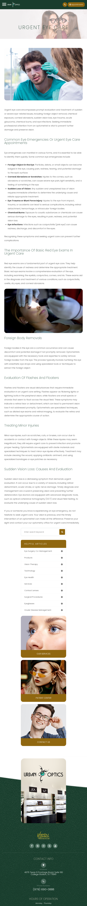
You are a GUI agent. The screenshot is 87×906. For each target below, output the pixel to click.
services (28, 584)
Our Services (43, 653)
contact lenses (31, 590)
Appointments (76, 4)
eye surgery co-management (38, 551)
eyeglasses (29, 603)
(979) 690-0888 (43, 889)
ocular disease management (37, 610)
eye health (29, 577)
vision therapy (31, 564)
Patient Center (43, 697)
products (28, 557)
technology (29, 570)
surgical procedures (33, 597)
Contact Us (43, 742)
